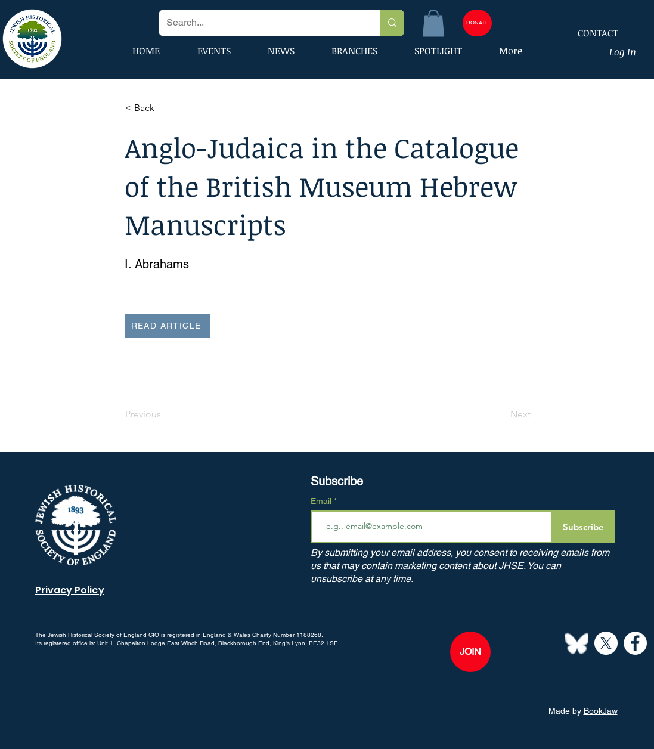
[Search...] (260, 23)
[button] (433, 23)
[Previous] (164, 415)
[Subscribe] (583, 526)
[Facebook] (635, 643)
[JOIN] (470, 652)
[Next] (501, 415)
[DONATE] (477, 23)
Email (322, 501)
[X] (606, 643)
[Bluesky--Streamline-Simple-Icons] (576, 643)
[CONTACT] (590, 33)
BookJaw (601, 711)
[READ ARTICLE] (167, 326)
